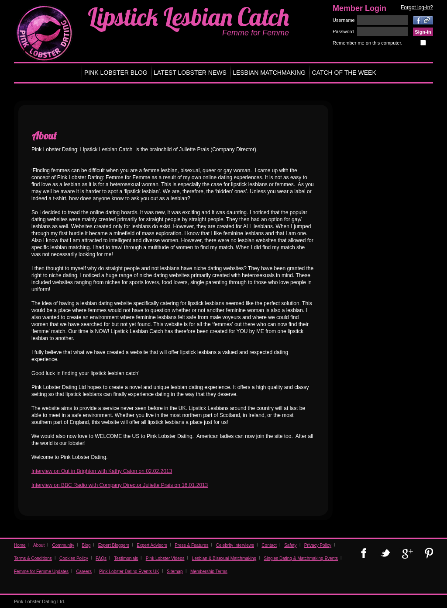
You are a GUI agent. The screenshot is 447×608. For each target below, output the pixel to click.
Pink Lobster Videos (165, 558)
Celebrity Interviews (235, 545)
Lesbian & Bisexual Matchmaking (224, 558)
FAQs (101, 558)
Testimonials (126, 558)
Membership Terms (208, 571)
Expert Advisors (152, 545)
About (39, 545)
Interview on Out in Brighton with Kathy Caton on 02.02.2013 (101, 471)
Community (63, 545)
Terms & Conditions (33, 558)
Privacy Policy (317, 545)
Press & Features (191, 545)
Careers (84, 571)
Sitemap (175, 571)
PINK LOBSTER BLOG (116, 72)
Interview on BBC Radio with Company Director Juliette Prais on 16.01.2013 (119, 485)
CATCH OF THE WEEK (344, 72)
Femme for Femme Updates (41, 571)
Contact (268, 545)
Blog (86, 545)
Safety (290, 545)
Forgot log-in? (417, 7)
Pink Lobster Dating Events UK (129, 571)
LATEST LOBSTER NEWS (190, 72)
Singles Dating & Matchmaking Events (301, 558)
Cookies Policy (73, 558)
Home (20, 545)
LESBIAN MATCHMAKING (269, 72)
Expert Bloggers (113, 545)
